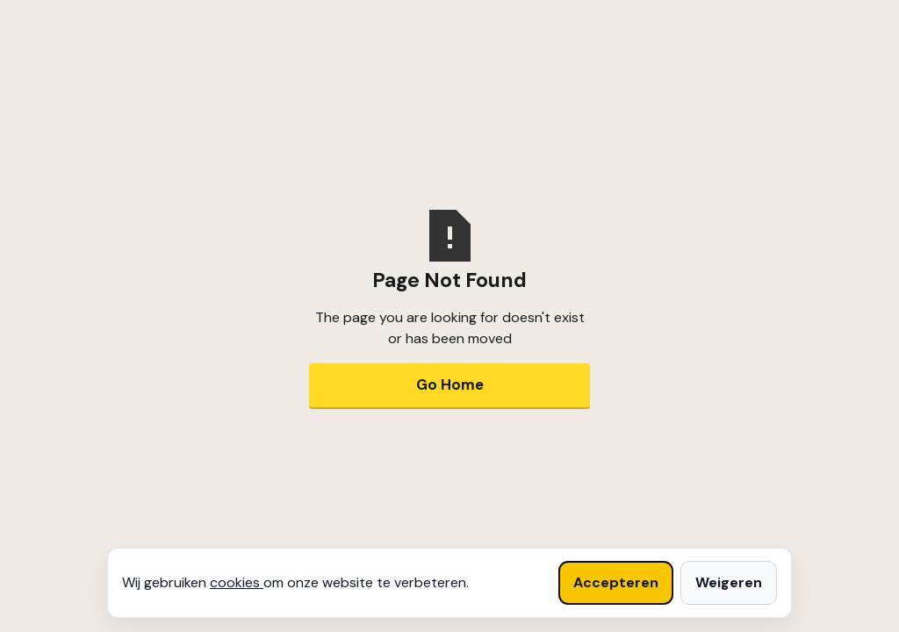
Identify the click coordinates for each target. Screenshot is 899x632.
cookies (236, 582)
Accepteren (615, 582)
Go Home (450, 384)
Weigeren (728, 582)
